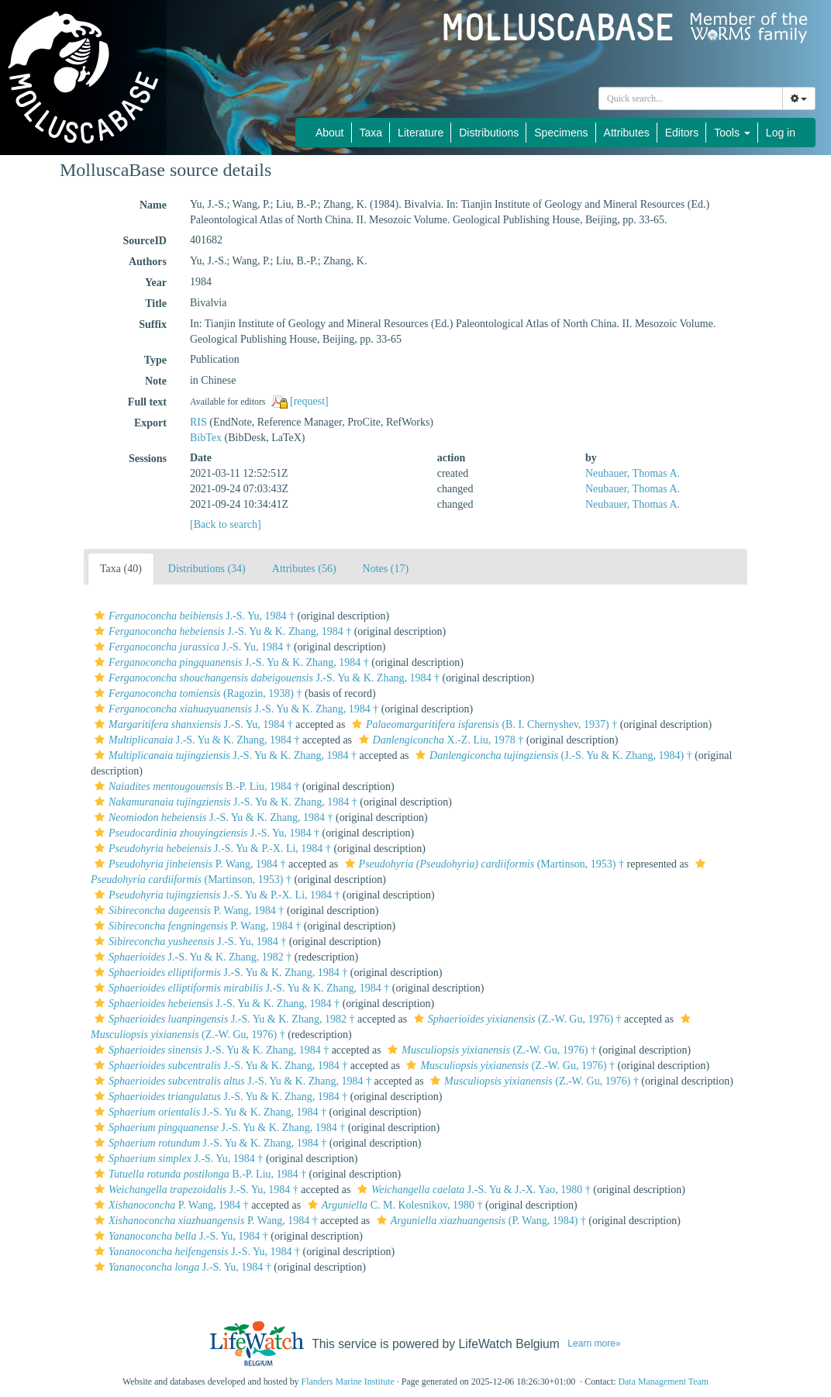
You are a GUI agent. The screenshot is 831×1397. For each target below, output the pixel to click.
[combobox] (690, 98)
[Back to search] (225, 524)
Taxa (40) (121, 568)
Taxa (371, 132)
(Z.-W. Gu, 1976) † (516, 1019)
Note (156, 381)
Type (155, 360)
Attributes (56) (304, 568)
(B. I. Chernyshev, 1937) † (482, 724)
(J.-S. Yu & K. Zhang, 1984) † (552, 755)
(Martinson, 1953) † (482, 864)
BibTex (206, 437)
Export (150, 423)
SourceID (144, 241)
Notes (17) (386, 568)
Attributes (627, 132)
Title (156, 303)
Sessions (148, 458)
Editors (682, 132)
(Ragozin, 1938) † (196, 693)
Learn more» (593, 1343)
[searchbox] (693, 98)
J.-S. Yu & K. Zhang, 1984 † (221, 631)
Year (156, 282)
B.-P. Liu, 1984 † (195, 786)
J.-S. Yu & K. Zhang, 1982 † (191, 957)
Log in (780, 132)
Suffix (153, 324)
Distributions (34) (207, 568)
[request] (309, 401)
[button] (100, 615)
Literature (420, 132)
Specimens (561, 132)
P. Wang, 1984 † (188, 864)
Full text (147, 402)
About (330, 132)
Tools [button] (732, 132)
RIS (198, 422)
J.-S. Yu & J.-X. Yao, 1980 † (472, 1189)
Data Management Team (663, 1381)
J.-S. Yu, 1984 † (193, 616)
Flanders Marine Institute (348, 1381)
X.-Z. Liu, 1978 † (439, 740)
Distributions (489, 132)
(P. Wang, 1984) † (479, 1220)
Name (153, 205)
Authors (148, 261)
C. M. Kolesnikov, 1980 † (393, 1205)
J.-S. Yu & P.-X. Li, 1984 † (211, 848)
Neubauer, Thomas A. (632, 473)
